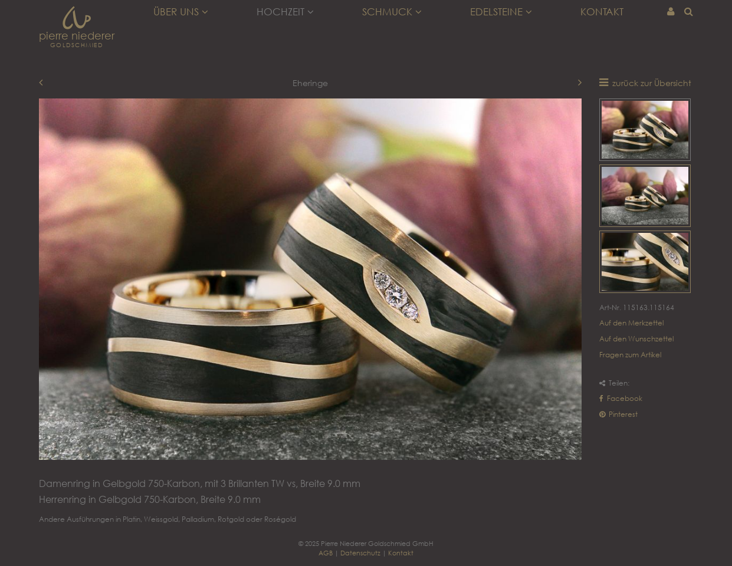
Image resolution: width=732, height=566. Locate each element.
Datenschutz (360, 553)
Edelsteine (501, 12)
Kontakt (601, 12)
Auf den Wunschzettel (636, 338)
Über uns (180, 12)
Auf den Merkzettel (631, 322)
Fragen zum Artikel (630, 354)
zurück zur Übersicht (651, 83)
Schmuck (392, 12)
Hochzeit (285, 12)
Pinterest (618, 414)
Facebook (620, 398)
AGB (326, 553)
